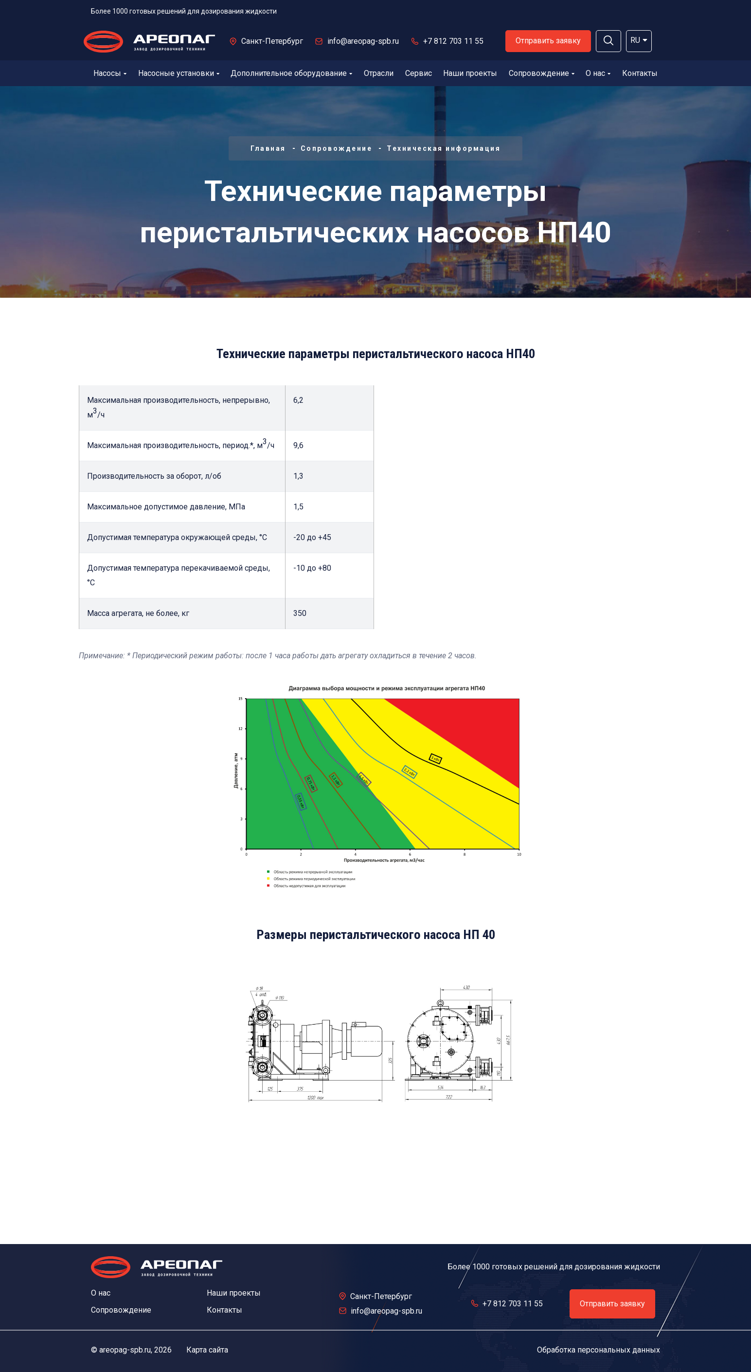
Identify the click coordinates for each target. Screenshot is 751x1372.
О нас (598, 73)
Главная (268, 148)
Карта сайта (207, 1349)
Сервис (418, 73)
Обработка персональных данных (598, 1349)
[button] (608, 41)
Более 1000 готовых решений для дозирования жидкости (184, 11)
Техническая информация (444, 148)
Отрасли (378, 73)
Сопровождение (541, 73)
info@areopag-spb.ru (363, 41)
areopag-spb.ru (125, 1349)
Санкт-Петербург (272, 41)
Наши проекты (470, 73)
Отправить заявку (548, 40)
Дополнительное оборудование (291, 73)
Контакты (640, 73)
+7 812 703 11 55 (453, 41)
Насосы (109, 73)
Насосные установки (178, 73)
